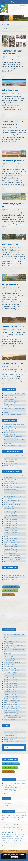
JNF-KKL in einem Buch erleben (13, 405)
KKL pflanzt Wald (10, 284)
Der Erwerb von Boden (10, 544)
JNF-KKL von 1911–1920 (13, 363)
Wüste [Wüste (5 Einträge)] (4, 845)
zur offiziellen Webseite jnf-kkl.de (14, 575)
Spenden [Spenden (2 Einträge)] (16, 838)
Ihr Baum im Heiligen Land (11, 500)
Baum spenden (10, 591)
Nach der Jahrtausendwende (12, 542)
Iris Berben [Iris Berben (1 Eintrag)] (12, 825)
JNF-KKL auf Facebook (10, 577)
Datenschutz (7, 803)
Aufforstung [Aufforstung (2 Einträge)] (9, 815)
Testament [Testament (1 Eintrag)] (4, 840)
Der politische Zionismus (11, 546)
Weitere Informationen (19, 855)
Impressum (7, 805)
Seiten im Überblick (9, 561)
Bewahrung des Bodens (10, 510)
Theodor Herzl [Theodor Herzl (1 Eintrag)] (8, 840)
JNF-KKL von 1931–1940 (10, 525)
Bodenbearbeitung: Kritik (11, 512)
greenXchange (8, 412)
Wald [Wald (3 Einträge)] (19, 840)
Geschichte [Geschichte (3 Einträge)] (14, 822)
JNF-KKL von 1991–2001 (11, 540)
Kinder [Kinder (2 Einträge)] (18, 830)
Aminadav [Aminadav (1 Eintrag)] (3, 815)
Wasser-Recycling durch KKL (12, 504)
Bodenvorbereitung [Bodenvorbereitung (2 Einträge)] (18, 817)
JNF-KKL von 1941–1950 (10, 527)
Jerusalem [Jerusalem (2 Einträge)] (14, 827)
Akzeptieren (14, 857)
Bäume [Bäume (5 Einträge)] (4, 819)
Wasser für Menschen (10, 407)
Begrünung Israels (10, 243)
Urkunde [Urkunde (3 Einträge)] (14, 840)
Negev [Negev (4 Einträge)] (17, 832)
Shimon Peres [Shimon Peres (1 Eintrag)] (11, 838)
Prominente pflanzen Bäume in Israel (14, 393)
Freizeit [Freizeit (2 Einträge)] (8, 822)
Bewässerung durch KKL (13, 160)
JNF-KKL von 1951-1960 (10, 529)
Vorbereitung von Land (10, 514)
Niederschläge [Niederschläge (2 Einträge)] (5, 834)
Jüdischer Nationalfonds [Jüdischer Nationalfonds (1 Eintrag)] (11, 830)
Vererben (8, 595)
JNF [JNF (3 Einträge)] (18, 827)
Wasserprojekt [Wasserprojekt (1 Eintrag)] (11, 842)
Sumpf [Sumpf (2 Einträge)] (20, 838)
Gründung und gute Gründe (12, 552)
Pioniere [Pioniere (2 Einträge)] (22, 834)
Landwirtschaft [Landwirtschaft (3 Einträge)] (9, 832)
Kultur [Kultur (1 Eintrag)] (3, 832)
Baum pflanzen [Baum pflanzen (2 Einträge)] (17, 815)
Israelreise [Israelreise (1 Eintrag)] (9, 827)
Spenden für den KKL (10, 403)
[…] (11, 71)
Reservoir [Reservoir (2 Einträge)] (19, 836)
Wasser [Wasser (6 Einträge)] (5, 842)
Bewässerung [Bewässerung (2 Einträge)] (8, 817)
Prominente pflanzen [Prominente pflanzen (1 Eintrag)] (6, 836)
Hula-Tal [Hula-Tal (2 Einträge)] (7, 825)
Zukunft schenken (10, 90)
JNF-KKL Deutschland (10, 550)
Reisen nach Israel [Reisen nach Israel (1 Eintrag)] (13, 836)
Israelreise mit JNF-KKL (11, 401)
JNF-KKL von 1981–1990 (10, 538)
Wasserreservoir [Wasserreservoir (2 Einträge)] (18, 842)
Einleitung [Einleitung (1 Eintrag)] (4, 822)
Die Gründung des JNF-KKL (12, 548)
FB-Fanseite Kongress (10, 579)
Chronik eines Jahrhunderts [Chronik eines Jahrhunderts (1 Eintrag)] (13, 819)
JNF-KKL (15, 2)
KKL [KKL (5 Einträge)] (22, 830)
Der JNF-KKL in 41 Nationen (12, 557)
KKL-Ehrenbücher (9, 498)
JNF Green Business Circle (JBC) (13, 414)
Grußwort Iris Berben (10, 554)
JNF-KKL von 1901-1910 (13, 326)
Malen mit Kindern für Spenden (13, 559)
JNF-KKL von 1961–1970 (10, 531)
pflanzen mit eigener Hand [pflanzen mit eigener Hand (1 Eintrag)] (15, 834)
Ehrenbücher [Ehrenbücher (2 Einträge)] (21, 819)
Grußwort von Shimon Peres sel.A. (14, 555)
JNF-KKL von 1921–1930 (10, 523)
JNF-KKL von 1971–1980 (10, 536)
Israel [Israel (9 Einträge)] (17, 824)
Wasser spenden (11, 587)
